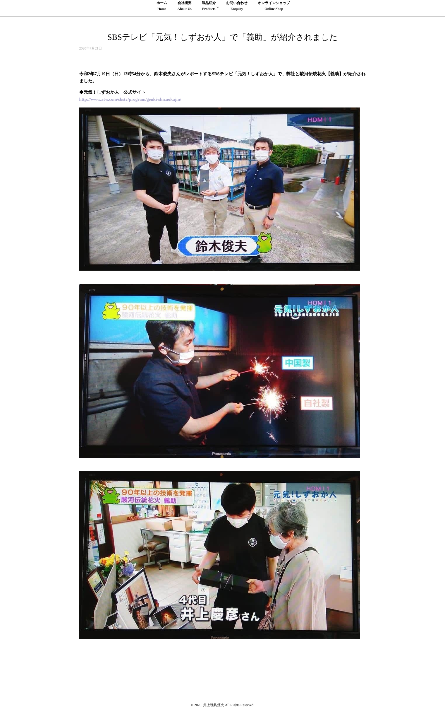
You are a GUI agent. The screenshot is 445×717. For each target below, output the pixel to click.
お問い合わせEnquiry (237, 5)
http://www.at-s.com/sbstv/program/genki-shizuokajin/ (130, 99)
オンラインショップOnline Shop (274, 5)
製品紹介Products (209, 5)
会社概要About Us (184, 5)
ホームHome (162, 5)
